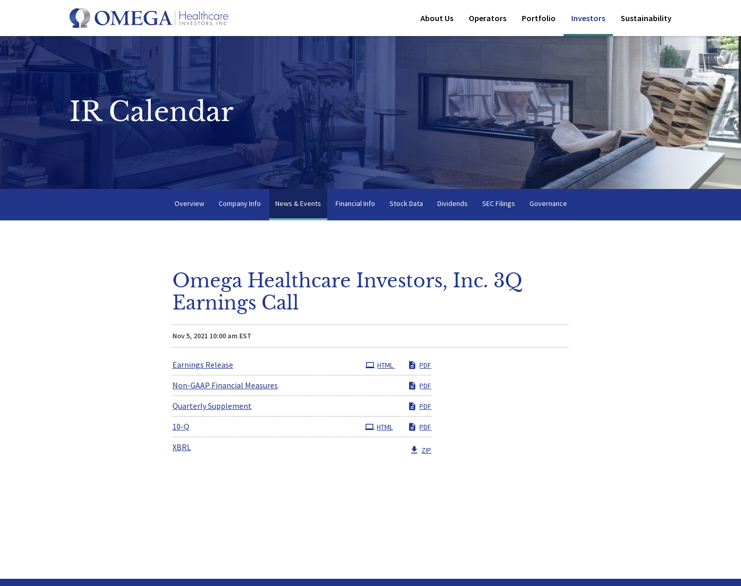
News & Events (298, 205)
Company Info (240, 205)
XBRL (181, 449)
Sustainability (646, 18)
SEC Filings (498, 205)
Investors (588, 18)
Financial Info (355, 205)
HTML (380, 367)
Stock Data (406, 205)
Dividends (452, 205)
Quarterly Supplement (212, 408)
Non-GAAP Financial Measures (225, 387)
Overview (189, 205)
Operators (487, 18)
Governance (548, 205)
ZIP (420, 452)
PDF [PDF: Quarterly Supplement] (419, 408)
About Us (436, 18)
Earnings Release (202, 366)
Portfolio (539, 18)
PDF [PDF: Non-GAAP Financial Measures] (419, 387)
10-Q (180, 428)
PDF (419, 367)
